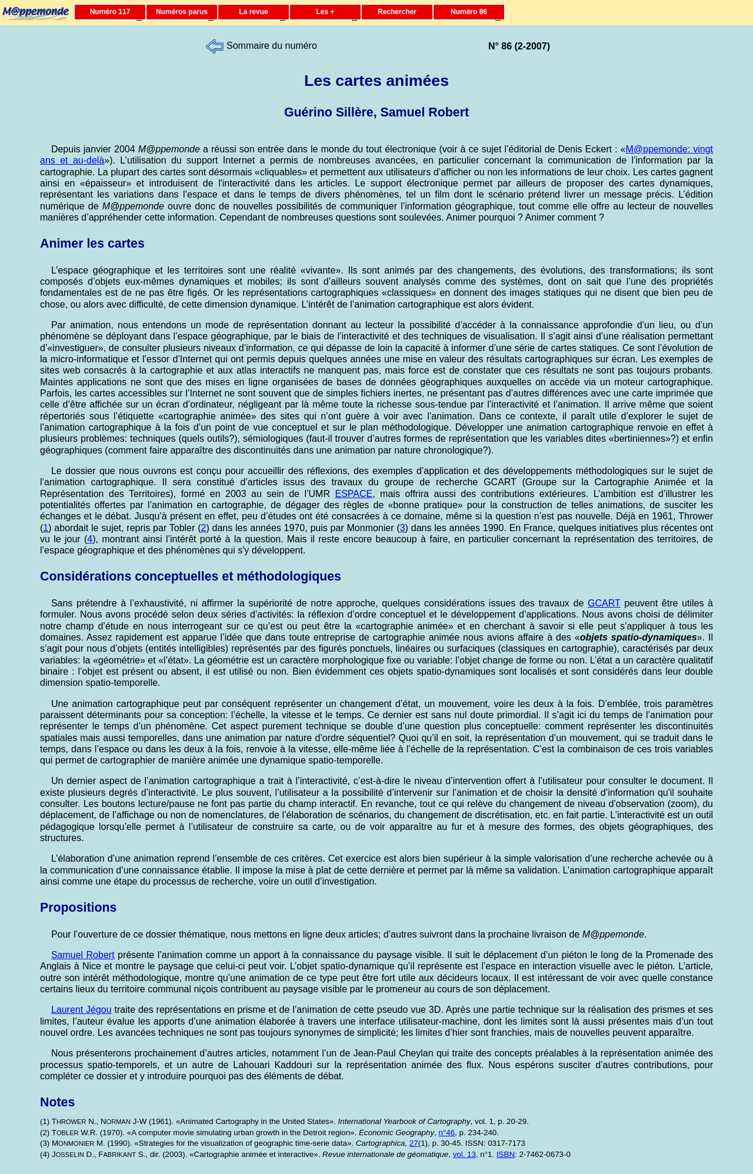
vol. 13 (464, 1154)
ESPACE (353, 494)
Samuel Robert (83, 955)
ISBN (506, 1154)
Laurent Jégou (81, 1010)
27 (413, 1143)
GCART (604, 603)
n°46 (447, 1132)
